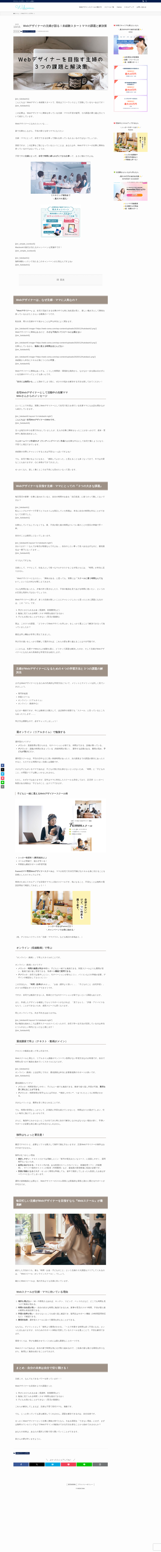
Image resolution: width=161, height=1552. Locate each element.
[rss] (143, 1)
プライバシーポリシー (85, 1484)
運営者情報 (72, 1484)
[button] (21, 1464)
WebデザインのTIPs (29, 31)
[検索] (146, 1)
